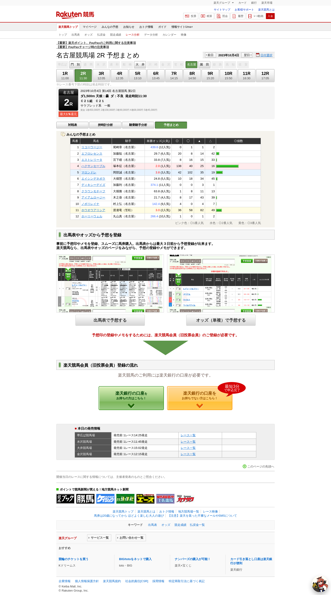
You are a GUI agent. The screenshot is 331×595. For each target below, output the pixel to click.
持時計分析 (105, 125)
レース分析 (133, 34)
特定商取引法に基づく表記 (187, 581)
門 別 (75, 64)
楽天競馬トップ (68, 26)
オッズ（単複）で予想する (221, 320)
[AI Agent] (320, 584)
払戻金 (101, 34)
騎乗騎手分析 (138, 125)
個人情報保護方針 (87, 581)
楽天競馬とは (266, 9)
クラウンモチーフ (93, 191)
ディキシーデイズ (93, 185)
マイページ (90, 26)
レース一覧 (188, 435)
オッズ (88, 34)
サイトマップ (222, 9)
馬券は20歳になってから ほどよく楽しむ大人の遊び (129, 515)
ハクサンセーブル (93, 166)
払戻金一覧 (197, 525)
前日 (211, 55)
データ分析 (151, 34)
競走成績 (115, 34)
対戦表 (72, 125)
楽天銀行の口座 (131, 395)
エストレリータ (91, 160)
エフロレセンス (91, 153)
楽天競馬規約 (112, 581)
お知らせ (128, 26)
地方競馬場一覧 (188, 511)
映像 (183, 34)
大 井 (140, 64)
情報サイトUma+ (182, 26)
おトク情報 (146, 26)
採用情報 (158, 581)
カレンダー (169, 34)
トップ (63, 34)
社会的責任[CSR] (136, 581)
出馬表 (75, 34)
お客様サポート (244, 9)
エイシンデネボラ (93, 178)
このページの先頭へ (260, 466)
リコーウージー (91, 147)
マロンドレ (88, 172)
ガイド (162, 26)
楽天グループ (222, 2)
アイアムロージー (93, 197)
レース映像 (210, 511)
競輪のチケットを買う (73, 559)
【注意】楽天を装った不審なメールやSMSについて (202, 515)
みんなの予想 (110, 26)
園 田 (204, 64)
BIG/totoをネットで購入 (135, 559)
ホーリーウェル (91, 216)
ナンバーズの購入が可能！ (193, 559)
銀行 (254, 2)
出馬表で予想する (110, 320)
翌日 (247, 55)
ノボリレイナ (90, 204)
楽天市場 (266, 2)
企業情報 (65, 581)
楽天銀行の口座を (207, 393)
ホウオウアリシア (93, 210)
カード (242, 2)
